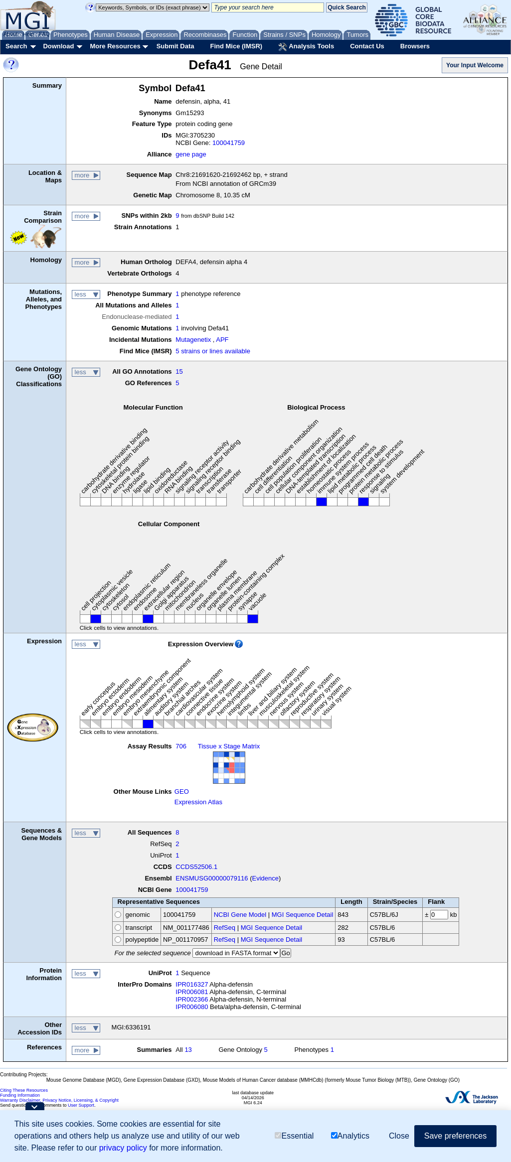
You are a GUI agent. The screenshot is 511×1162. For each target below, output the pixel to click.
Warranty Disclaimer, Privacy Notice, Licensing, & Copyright (59, 1100)
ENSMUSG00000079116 (211, 878)
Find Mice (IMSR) (236, 46)
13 (187, 1049)
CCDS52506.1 (196, 867)
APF (222, 339)
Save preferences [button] (455, 1136)
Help (28, 34)
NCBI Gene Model (240, 914)
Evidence (265, 878)
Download (58, 46)
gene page (190, 154)
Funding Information (20, 1095)
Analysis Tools (306, 46)
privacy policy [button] (123, 1148)
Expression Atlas (198, 802)
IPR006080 (191, 1007)
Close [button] (399, 1136)
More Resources (115, 46)
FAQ (44, 34)
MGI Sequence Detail (303, 914)
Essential (294, 1136)
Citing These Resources (24, 1090)
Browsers (415, 46)
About (10, 34)
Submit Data (175, 46)
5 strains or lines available (212, 351)
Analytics (350, 1136)
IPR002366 (191, 999)
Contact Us (367, 46)
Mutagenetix (193, 339)
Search (16, 46)
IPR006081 (191, 992)
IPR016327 (191, 984)
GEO (181, 791)
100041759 (228, 142)
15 (178, 371)
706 (180, 746)
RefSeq (224, 927)
